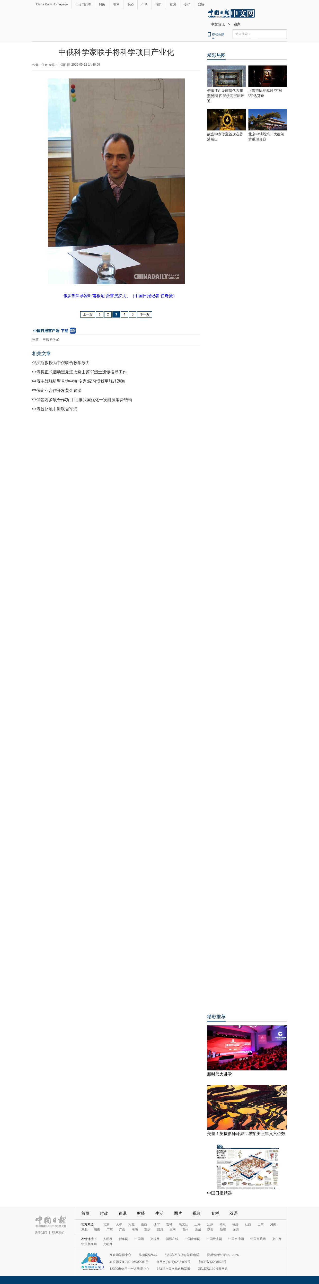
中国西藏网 (258, 1239)
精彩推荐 (216, 1016)
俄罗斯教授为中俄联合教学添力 (61, 362)
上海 (197, 1224)
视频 (173, 4)
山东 (261, 1224)
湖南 (97, 1229)
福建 (235, 1224)
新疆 (223, 1229)
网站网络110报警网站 (213, 1269)
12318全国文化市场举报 (173, 1269)
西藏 (198, 1229)
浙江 (223, 1224)
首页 (85, 1213)
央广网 (276, 1239)
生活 (144, 4)
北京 (106, 1224)
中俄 (46, 339)
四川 (160, 1229)
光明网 (107, 1244)
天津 (119, 1224)
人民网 (107, 1239)
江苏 (210, 1224)
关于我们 (41, 1232)
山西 (144, 1224)
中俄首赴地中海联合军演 (54, 409)
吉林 (169, 1224)
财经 (130, 4)
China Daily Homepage (52, 4)
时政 (102, 4)
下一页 (144, 314)
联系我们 (58, 1232)
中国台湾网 (236, 1239)
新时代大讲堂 (219, 1074)
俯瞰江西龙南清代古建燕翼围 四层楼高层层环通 (225, 96)
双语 (201, 4)
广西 (122, 1229)
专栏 (187, 4)
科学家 (54, 339)
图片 (159, 4)
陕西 (210, 1229)
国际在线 (172, 1239)
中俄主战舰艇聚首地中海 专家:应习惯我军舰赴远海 (78, 381)
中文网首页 (83, 4)
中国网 (139, 1239)
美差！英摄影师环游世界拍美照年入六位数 (246, 1133)
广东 (110, 1229)
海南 (135, 1229)
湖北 (84, 1229)
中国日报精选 (219, 1193)
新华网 (123, 1239)
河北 (131, 1224)
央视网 (155, 1239)
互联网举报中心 (120, 1255)
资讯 (116, 4)
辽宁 (157, 1224)
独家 (237, 24)
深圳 (236, 1229)
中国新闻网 (89, 1244)
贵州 (185, 1229)
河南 (273, 1224)
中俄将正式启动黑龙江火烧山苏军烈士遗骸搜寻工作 (79, 372)
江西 (248, 1224)
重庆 (147, 1229)
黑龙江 (183, 1224)
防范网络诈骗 (148, 1255)
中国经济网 (214, 1239)
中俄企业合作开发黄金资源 (57, 390)
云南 (173, 1229)
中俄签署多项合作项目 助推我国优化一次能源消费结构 (82, 400)
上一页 (87, 314)
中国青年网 (192, 1239)
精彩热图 (216, 55)
